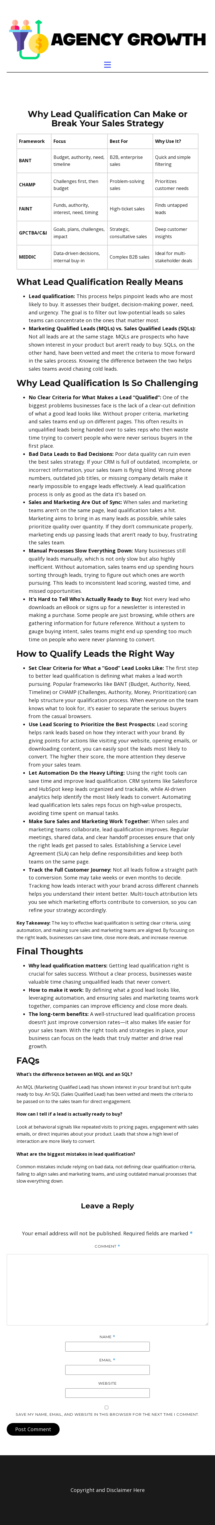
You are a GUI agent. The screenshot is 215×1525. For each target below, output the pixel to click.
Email (107, 1360)
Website (107, 1383)
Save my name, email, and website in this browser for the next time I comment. (107, 1414)
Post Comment (33, 1429)
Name (107, 1336)
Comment (107, 1246)
